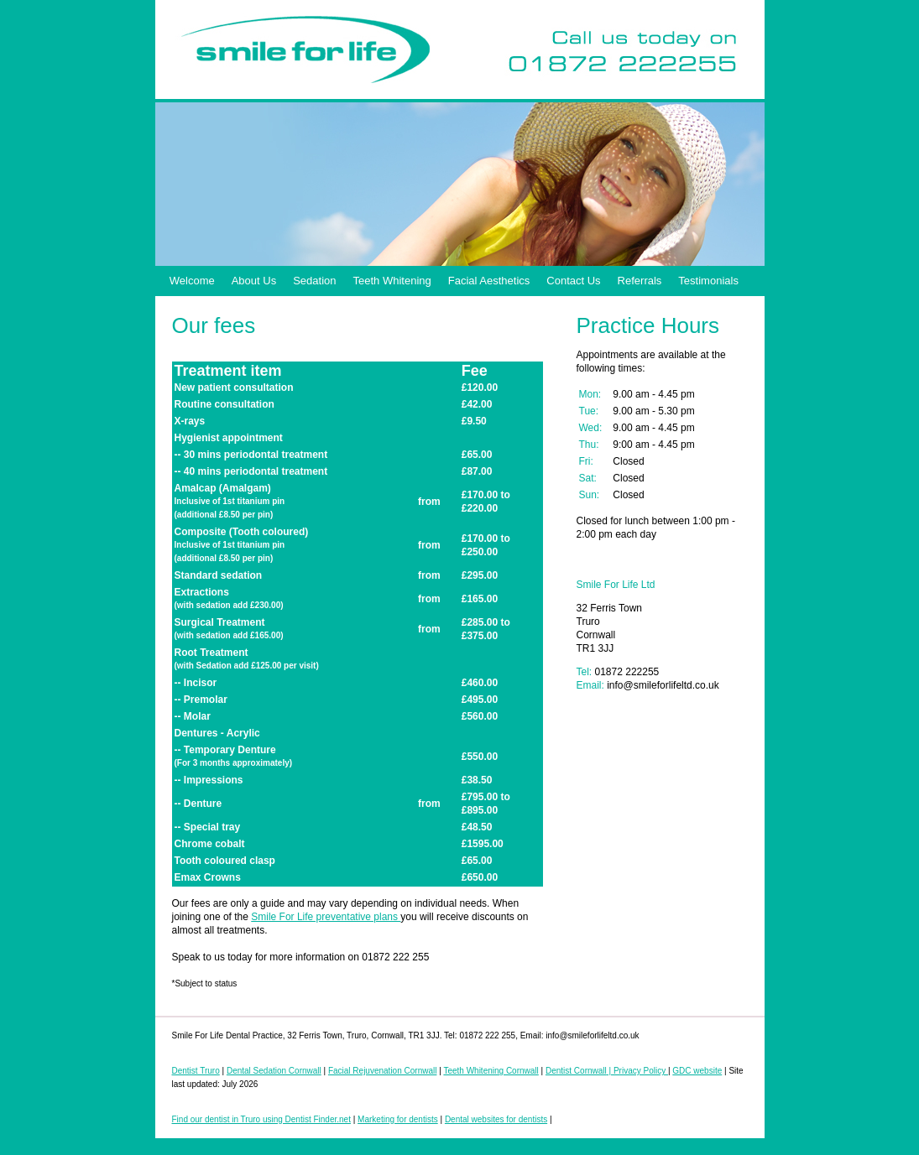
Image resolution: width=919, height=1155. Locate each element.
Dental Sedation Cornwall (274, 1070)
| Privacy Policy (637, 1070)
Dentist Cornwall (576, 1070)
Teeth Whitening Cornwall (490, 1070)
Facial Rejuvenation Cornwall (382, 1070)
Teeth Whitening (392, 280)
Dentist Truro (196, 1070)
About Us (254, 280)
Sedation (314, 280)
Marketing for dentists (398, 1119)
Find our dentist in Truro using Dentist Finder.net (261, 1119)
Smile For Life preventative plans (325, 917)
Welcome (192, 280)
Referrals (640, 280)
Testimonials (708, 280)
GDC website (697, 1070)
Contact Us (573, 280)
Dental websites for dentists (496, 1119)
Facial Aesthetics (489, 280)
